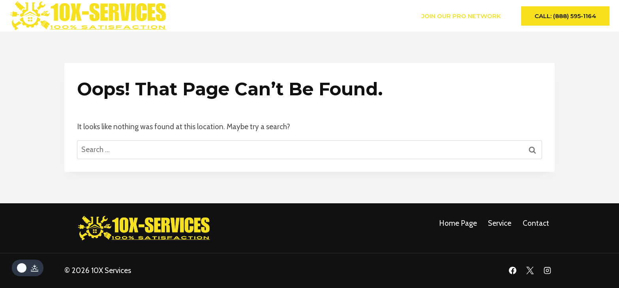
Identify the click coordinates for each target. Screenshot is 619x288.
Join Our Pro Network (461, 16)
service (499, 223)
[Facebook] (512, 270)
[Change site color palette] (27, 268)
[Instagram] (547, 270)
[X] (529, 270)
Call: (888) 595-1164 (565, 16)
